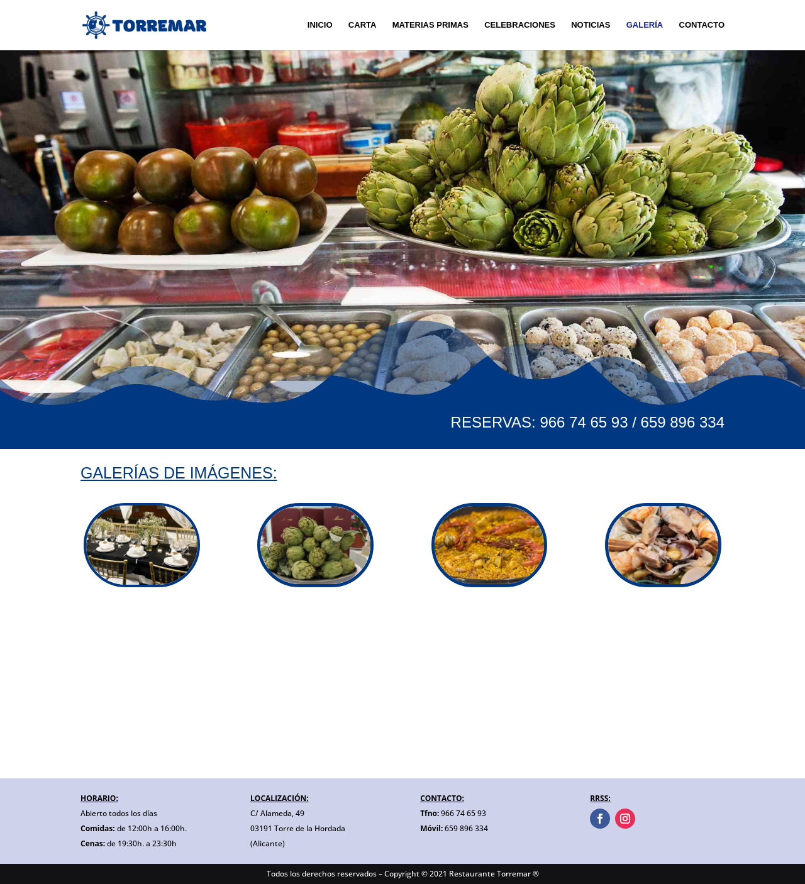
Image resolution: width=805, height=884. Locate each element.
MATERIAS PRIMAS (430, 25)
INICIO (320, 25)
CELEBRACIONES (519, 25)
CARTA (362, 25)
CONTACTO (701, 25)
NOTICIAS (590, 25)
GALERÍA (644, 25)
